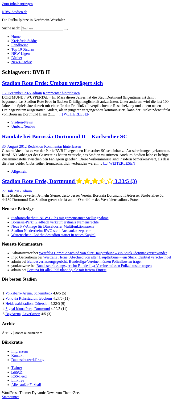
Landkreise (19, 45)
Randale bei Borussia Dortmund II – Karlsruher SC (64, 136)
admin (37, 93)
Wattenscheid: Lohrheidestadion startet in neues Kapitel (53, 235)
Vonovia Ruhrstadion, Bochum (28, 298)
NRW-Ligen (20, 54)
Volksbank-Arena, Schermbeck (28, 293)
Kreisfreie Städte (24, 41)
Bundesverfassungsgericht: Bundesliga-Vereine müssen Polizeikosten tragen (85, 261)
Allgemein (19, 171)
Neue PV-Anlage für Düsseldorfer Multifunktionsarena (52, 226)
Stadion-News (22, 122)
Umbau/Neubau (23, 126)
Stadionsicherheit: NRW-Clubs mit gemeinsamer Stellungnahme (59, 218)
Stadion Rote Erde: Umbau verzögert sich (52, 83)
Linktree (17, 380)
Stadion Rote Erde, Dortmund (69, 181)
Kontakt (17, 355)
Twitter (16, 368)
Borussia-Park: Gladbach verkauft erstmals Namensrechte (55, 222)
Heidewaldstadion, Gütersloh (27, 304)
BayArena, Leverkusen (22, 314)
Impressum (19, 351)
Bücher (16, 58)
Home (16, 37)
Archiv (7, 333)
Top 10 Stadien (22, 49)
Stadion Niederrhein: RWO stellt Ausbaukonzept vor (51, 231)
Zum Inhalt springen (17, 4)
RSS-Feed (19, 376)
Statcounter (10, 397)
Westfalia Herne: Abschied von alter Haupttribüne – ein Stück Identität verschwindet (103, 253)
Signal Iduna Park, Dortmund (27, 309)
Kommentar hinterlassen (61, 93)
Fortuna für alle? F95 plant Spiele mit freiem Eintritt (67, 270)
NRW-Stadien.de (14, 12)
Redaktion (35, 146)
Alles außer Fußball (26, 385)
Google (16, 372)
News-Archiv (21, 62)
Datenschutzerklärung (27, 360)
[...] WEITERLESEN (74, 114)
